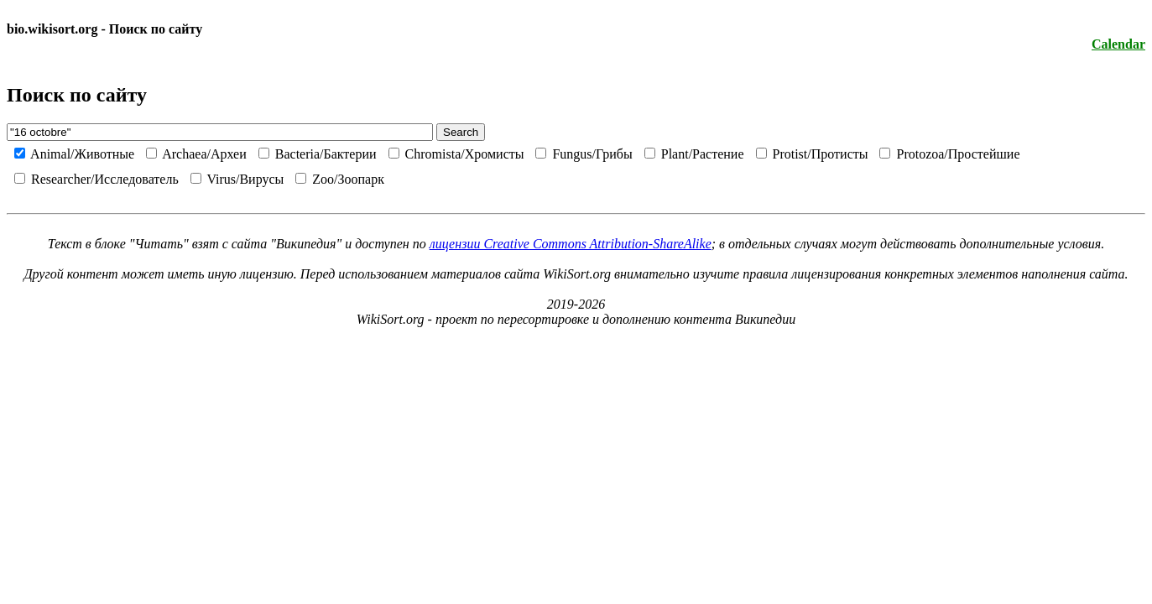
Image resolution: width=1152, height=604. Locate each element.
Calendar (1118, 44)
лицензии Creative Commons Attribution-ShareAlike (571, 244)
